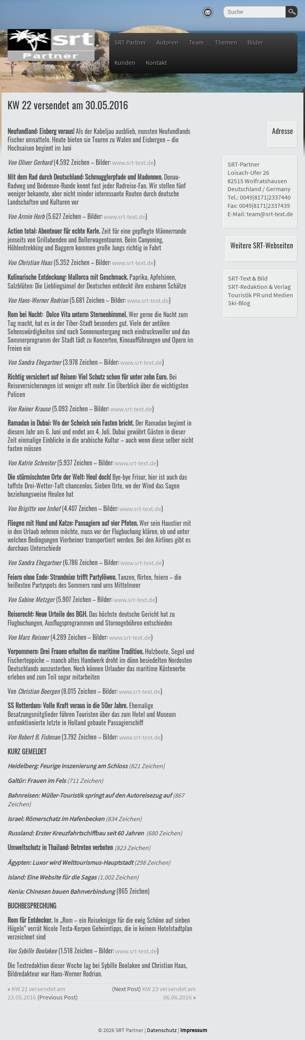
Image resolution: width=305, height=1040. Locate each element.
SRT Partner (130, 42)
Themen (226, 42)
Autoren (167, 42)
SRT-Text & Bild (248, 278)
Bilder (255, 42)
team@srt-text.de (270, 214)
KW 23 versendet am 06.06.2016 (169, 993)
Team (196, 42)
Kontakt (156, 62)
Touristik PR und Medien (260, 295)
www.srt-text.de (132, 163)
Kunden (124, 62)
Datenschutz (162, 1030)
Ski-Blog (239, 303)
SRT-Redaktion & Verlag (259, 287)
